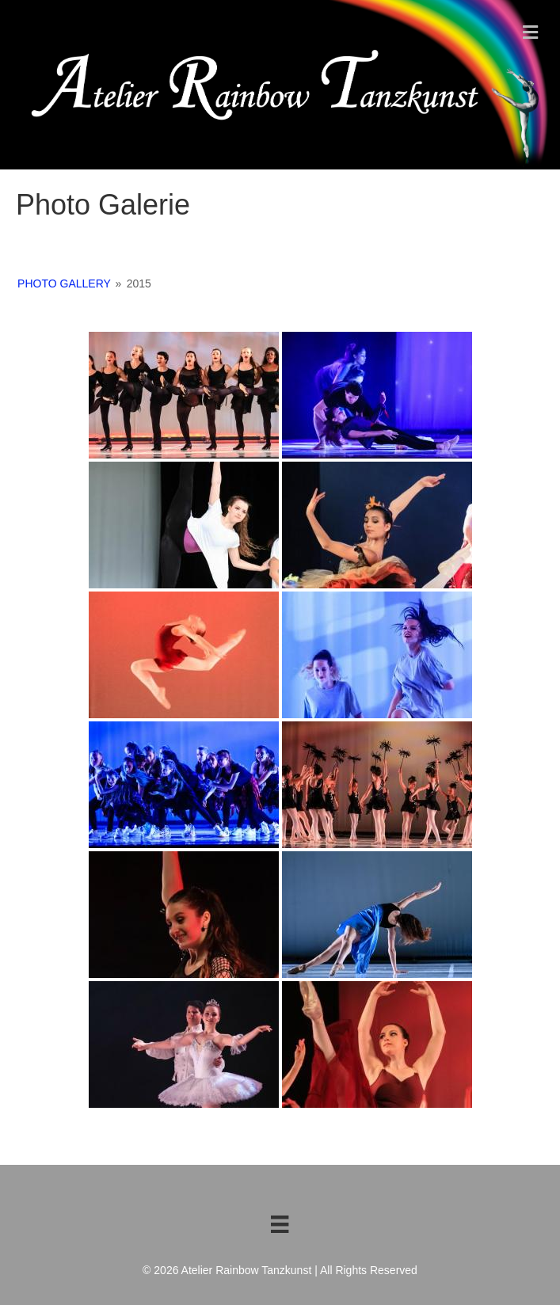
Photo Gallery (64, 283)
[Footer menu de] (279, 1224)
